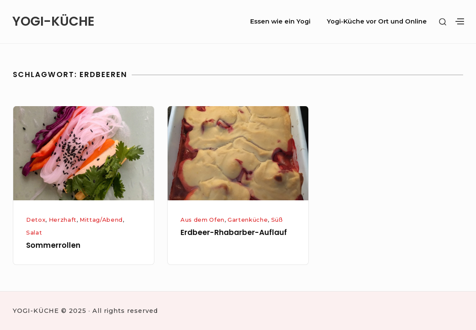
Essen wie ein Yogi (280, 21)
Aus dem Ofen (202, 219)
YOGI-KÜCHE (53, 21)
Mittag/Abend (101, 219)
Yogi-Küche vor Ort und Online (377, 21)
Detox (35, 219)
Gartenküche (248, 219)
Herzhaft (63, 219)
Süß (277, 219)
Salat (34, 232)
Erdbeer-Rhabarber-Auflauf (233, 232)
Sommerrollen (53, 245)
